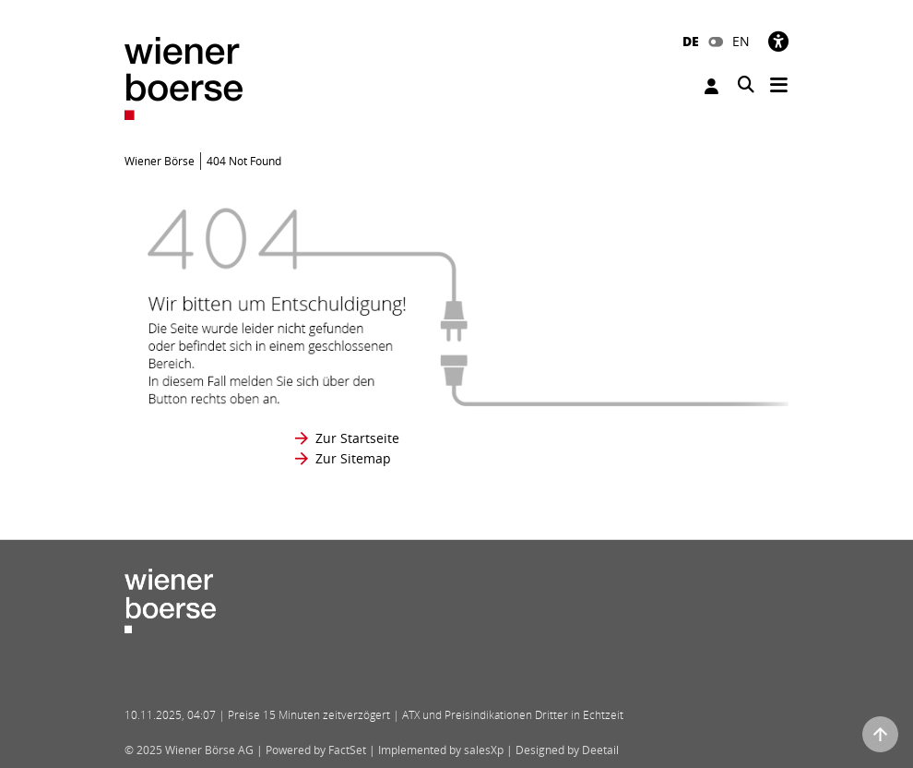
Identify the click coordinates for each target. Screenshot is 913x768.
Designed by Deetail (567, 750)
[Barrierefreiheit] (778, 41)
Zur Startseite (357, 438)
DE (690, 41)
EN (741, 41)
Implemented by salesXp (441, 750)
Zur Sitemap (353, 458)
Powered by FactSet (316, 750)
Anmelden (711, 86)
